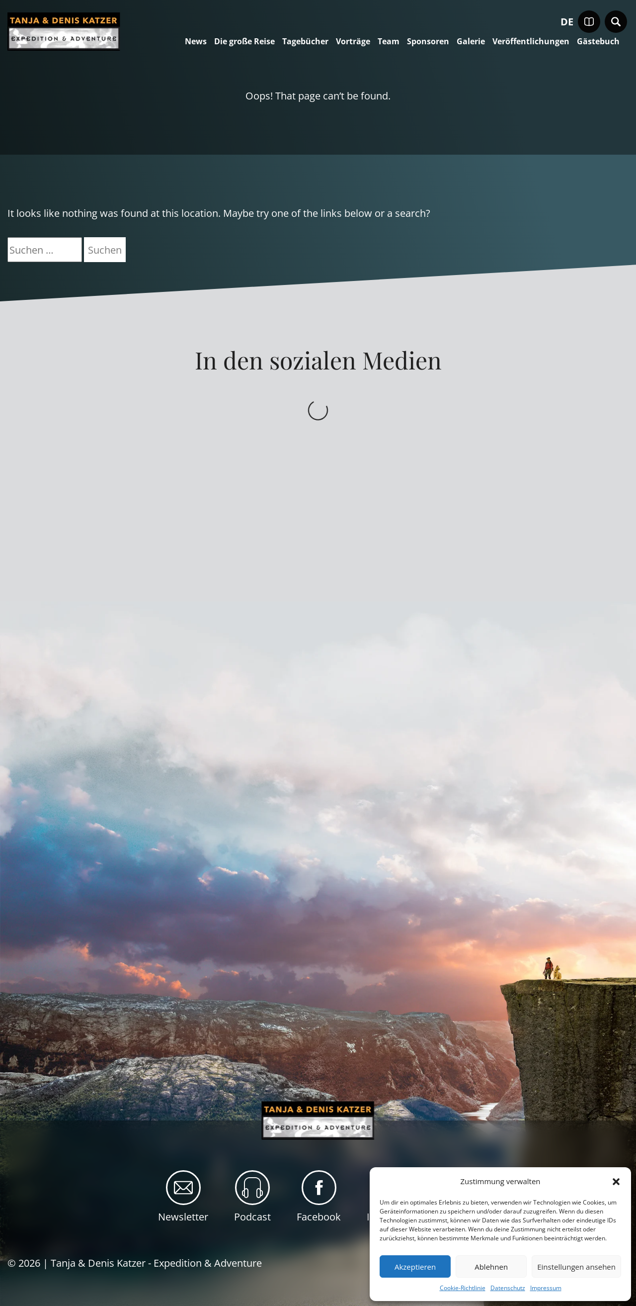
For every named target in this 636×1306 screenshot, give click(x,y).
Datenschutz (507, 1288)
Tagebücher (305, 42)
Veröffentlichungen (530, 42)
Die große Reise (244, 42)
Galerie (471, 42)
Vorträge (353, 42)
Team (388, 42)
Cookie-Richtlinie (462, 1288)
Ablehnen (491, 1267)
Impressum (545, 1288)
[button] (616, 1182)
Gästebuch (598, 42)
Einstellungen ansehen (576, 1267)
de (566, 22)
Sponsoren (428, 42)
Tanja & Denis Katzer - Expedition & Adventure (156, 1263)
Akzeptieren (415, 1267)
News (196, 42)
